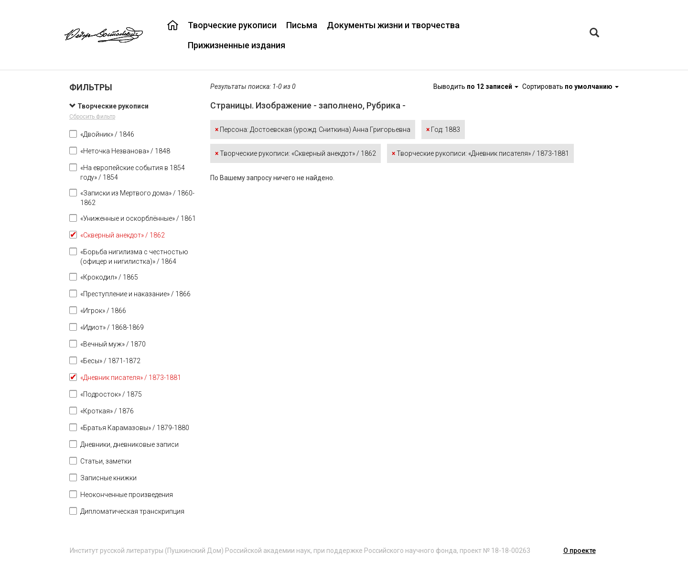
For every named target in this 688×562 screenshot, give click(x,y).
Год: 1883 (443, 129)
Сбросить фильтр (92, 116)
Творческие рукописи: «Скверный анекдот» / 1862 (295, 153)
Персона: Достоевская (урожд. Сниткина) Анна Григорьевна (312, 129)
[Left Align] (594, 34)
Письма (301, 25)
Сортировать (570, 86)
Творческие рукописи (232, 25)
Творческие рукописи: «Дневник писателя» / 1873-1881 (480, 153)
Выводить (476, 86)
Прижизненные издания (236, 45)
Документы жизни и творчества (393, 25)
